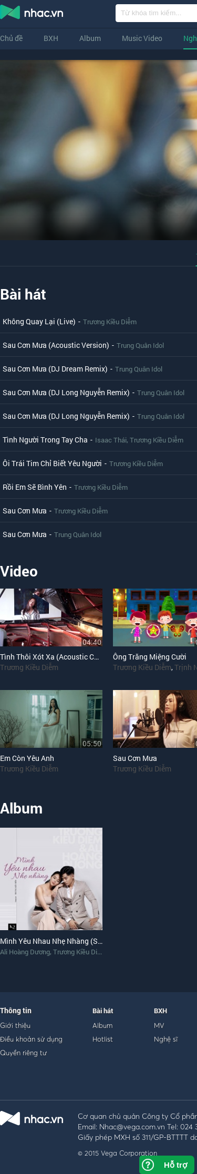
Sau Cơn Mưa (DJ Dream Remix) (55, 369)
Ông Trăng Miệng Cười (149, 657)
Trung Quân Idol (140, 345)
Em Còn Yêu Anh (27, 758)
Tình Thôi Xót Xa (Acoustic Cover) (55, 657)
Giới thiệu (15, 1025)
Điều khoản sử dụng (31, 1039)
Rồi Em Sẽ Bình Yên (35, 487)
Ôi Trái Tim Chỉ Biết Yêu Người (52, 463)
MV (159, 1025)
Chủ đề (11, 38)
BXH (51, 38)
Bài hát (23, 294)
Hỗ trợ (175, 1164)
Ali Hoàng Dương (25, 951)
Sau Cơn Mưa (25, 511)
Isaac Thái (111, 440)
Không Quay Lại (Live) (39, 321)
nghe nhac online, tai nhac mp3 (32, 14)
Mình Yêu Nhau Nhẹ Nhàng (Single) (58, 941)
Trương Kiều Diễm (110, 321)
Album (90, 38)
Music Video (142, 38)
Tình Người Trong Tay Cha (45, 440)
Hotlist (102, 1039)
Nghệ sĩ (166, 1039)
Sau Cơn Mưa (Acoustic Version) (56, 345)
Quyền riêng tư (23, 1052)
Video (19, 571)
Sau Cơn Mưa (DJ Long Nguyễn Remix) (66, 392)
